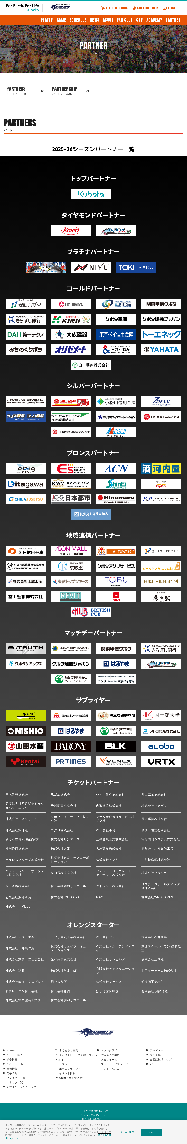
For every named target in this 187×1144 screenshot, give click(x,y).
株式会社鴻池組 (17, 830)
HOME (11, 1050)
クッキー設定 (127, 1132)
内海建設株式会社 (109, 805)
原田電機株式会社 (63, 873)
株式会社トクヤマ (109, 860)
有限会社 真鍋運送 (154, 991)
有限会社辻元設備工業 (157, 848)
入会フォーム (109, 1059)
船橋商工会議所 (152, 982)
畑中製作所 (59, 982)
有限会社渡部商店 (18, 897)
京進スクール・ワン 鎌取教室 (161, 948)
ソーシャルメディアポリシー (91, 1115)
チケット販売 (15, 1055)
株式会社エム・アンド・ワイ (115, 948)
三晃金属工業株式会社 (112, 839)
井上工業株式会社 (154, 794)
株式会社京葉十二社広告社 (25, 959)
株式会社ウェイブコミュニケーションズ (70, 948)
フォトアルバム (110, 1068)
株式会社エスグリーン (22, 819)
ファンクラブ (109, 1050)
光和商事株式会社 (63, 959)
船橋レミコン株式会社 (22, 991)
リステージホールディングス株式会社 (160, 886)
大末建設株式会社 (109, 848)
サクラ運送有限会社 (155, 830)
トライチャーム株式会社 (159, 970)
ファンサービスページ (114, 1064)
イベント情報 (67, 1073)
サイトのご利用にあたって (93, 1111)
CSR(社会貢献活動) (71, 1077)
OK (151, 1132)
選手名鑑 (12, 1073)
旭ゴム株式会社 (62, 794)
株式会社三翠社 (152, 959)
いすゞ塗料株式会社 (110, 794)
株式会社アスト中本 (20, 937)
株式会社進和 (15, 970)
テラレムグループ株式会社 (25, 860)
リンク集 (155, 1055)
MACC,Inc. (104, 897)
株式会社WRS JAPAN (157, 897)
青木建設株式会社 (18, 794)
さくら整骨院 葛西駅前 (22, 839)
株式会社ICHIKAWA (65, 897)
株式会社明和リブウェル (68, 886)
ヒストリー (66, 1064)
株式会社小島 (105, 830)
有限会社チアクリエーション (115, 970)
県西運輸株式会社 (154, 819)
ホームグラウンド (70, 1068)
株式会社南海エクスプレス (25, 982)
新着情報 (12, 1068)
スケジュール (15, 1064)
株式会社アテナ (107, 937)
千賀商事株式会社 (63, 805)
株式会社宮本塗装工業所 (23, 1000)
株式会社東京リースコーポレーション (70, 859)
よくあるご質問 (68, 1050)
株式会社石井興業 (154, 937)
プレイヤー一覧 (16, 1077)
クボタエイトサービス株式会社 (70, 819)
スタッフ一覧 (15, 1082)
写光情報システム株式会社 (160, 839)
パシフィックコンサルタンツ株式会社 (25, 873)
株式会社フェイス (109, 982)
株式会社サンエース (65, 839)
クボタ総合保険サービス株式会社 (115, 819)
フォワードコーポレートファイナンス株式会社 (115, 873)
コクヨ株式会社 (62, 830)
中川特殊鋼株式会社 (155, 860)
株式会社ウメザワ (154, 805)
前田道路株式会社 (18, 886)
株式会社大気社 (62, 848)
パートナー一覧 (24, 90)
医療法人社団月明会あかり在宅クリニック (25, 805)
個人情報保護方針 (92, 1119)
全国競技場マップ (160, 1059)
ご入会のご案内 (110, 1055)
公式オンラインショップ (21, 1087)
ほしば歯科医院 (107, 991)
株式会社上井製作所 (20, 948)
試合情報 (12, 1059)
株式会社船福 (60, 991)
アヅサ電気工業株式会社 (68, 937)
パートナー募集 (70, 90)
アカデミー (156, 1050)
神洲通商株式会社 (18, 848)
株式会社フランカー (155, 873)
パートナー (156, 1064)
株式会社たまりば (63, 970)
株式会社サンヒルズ (110, 959)
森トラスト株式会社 (110, 886)
